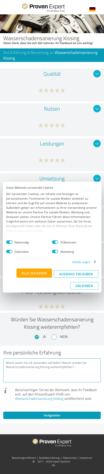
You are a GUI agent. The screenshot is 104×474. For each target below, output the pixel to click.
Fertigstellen (52, 415)
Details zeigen (81, 262)
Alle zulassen (34, 273)
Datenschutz (69, 458)
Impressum (86, 458)
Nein (64, 336)
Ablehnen (84, 285)
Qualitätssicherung (49, 458)
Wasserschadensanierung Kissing (39, 398)
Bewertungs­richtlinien (24, 458)
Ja (44, 336)
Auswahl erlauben (76, 273)
